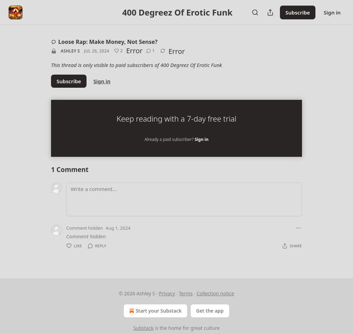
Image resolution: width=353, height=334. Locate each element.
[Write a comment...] (184, 199)
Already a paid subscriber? (176, 139)
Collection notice (215, 293)
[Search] (255, 12)
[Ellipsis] (298, 227)
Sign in (332, 12)
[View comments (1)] (150, 51)
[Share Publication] (270, 12)
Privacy (167, 293)
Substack (143, 328)
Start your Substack (154, 311)
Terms (186, 293)
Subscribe (297, 12)
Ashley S (70, 51)
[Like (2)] (118, 51)
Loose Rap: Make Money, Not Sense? (104, 42)
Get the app (210, 310)
